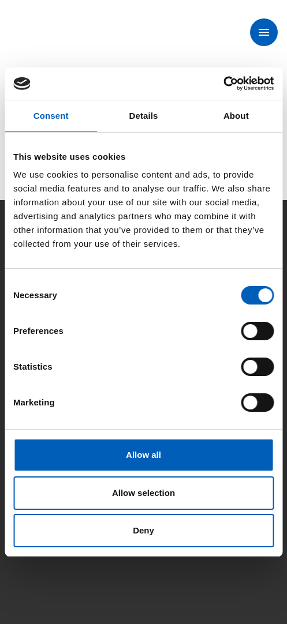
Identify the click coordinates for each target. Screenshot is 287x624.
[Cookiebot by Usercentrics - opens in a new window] (223, 83)
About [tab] (236, 116)
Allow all (143, 455)
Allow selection (143, 493)
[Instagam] (55, 564)
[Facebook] (23, 564)
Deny (143, 530)
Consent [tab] (51, 116)
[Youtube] (152, 564)
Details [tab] (143, 116)
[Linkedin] (120, 564)
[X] (88, 564)
